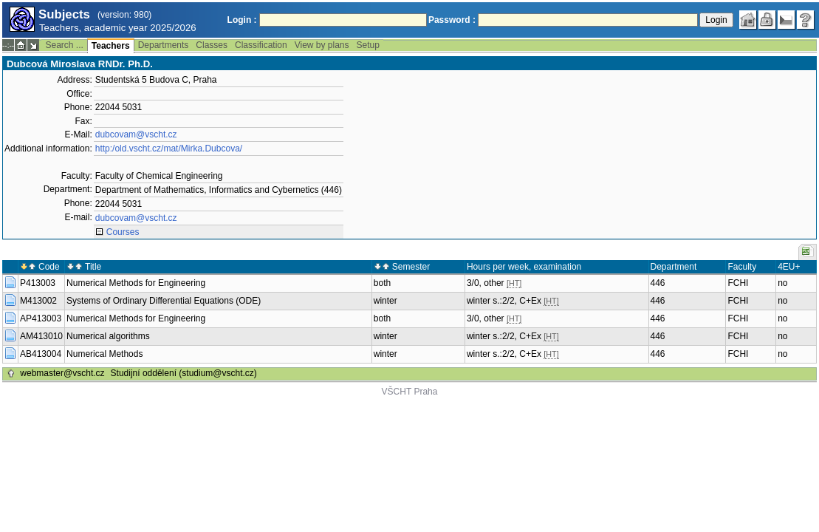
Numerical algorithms (108, 336)
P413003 (37, 283)
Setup (368, 45)
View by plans (322, 45)
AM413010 (41, 336)
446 (658, 283)
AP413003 (40, 318)
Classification (261, 45)
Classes (211, 45)
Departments (163, 45)
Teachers (111, 46)
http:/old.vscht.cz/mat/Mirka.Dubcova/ (168, 148)
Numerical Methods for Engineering (135, 283)
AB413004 (40, 354)
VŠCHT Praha (410, 391)
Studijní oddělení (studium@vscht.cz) (184, 373)
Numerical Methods (104, 354)
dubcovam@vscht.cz (136, 134)
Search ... (64, 45)
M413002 (38, 301)
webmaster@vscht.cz (62, 373)
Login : (242, 20)
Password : (452, 20)
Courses (123, 232)
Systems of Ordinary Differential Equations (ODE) (163, 301)
